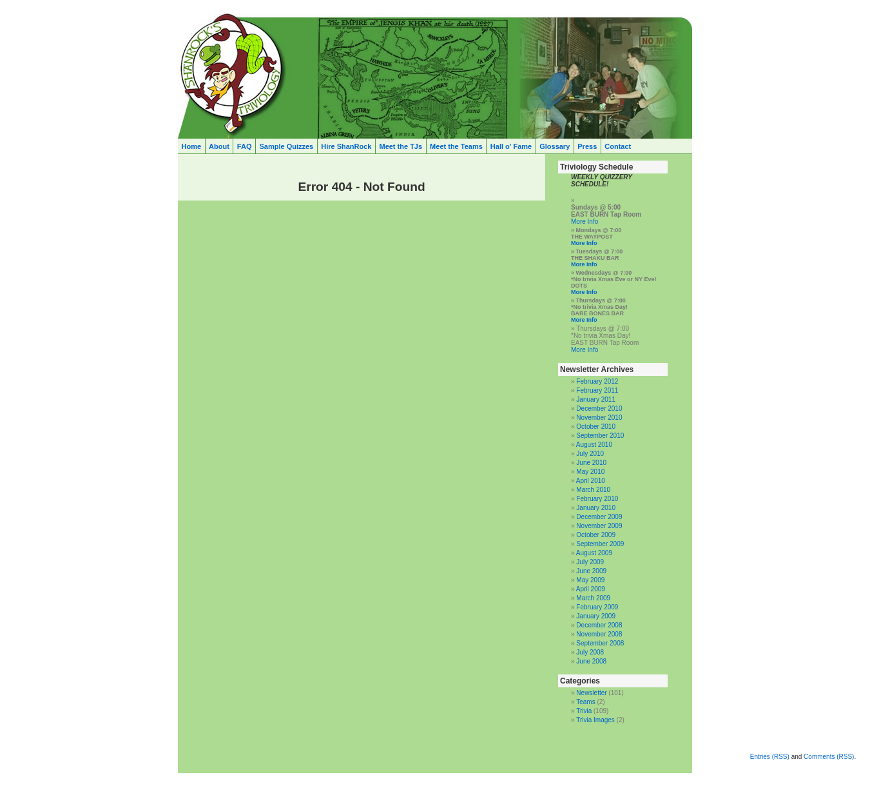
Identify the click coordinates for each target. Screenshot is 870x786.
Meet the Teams (456, 146)
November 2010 (599, 417)
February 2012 (597, 381)
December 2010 (599, 408)
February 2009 (597, 607)
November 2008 (599, 634)
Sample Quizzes (286, 146)
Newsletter (591, 692)
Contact (617, 146)
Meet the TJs (400, 146)
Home (192, 146)
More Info (584, 221)
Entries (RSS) (769, 756)
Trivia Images (595, 719)
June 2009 (591, 571)
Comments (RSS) (829, 756)
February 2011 (597, 390)
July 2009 (590, 561)
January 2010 (595, 507)
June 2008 (591, 661)
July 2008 (590, 652)
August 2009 (594, 552)
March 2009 (593, 598)
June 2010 (591, 462)
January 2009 (595, 616)
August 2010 (594, 444)
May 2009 (590, 580)
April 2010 (590, 480)
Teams (585, 701)
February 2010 (597, 498)
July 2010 (590, 453)
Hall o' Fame (511, 146)
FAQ (244, 146)
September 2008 (600, 643)
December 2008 (599, 625)
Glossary (554, 146)
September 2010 (600, 435)
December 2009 (599, 516)
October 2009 (595, 534)
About (219, 146)
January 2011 (595, 399)
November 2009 (599, 525)
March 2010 (593, 489)
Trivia (584, 710)
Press (587, 146)
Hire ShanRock (346, 146)
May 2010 (590, 471)
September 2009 (600, 543)
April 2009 (590, 589)
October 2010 (595, 426)
